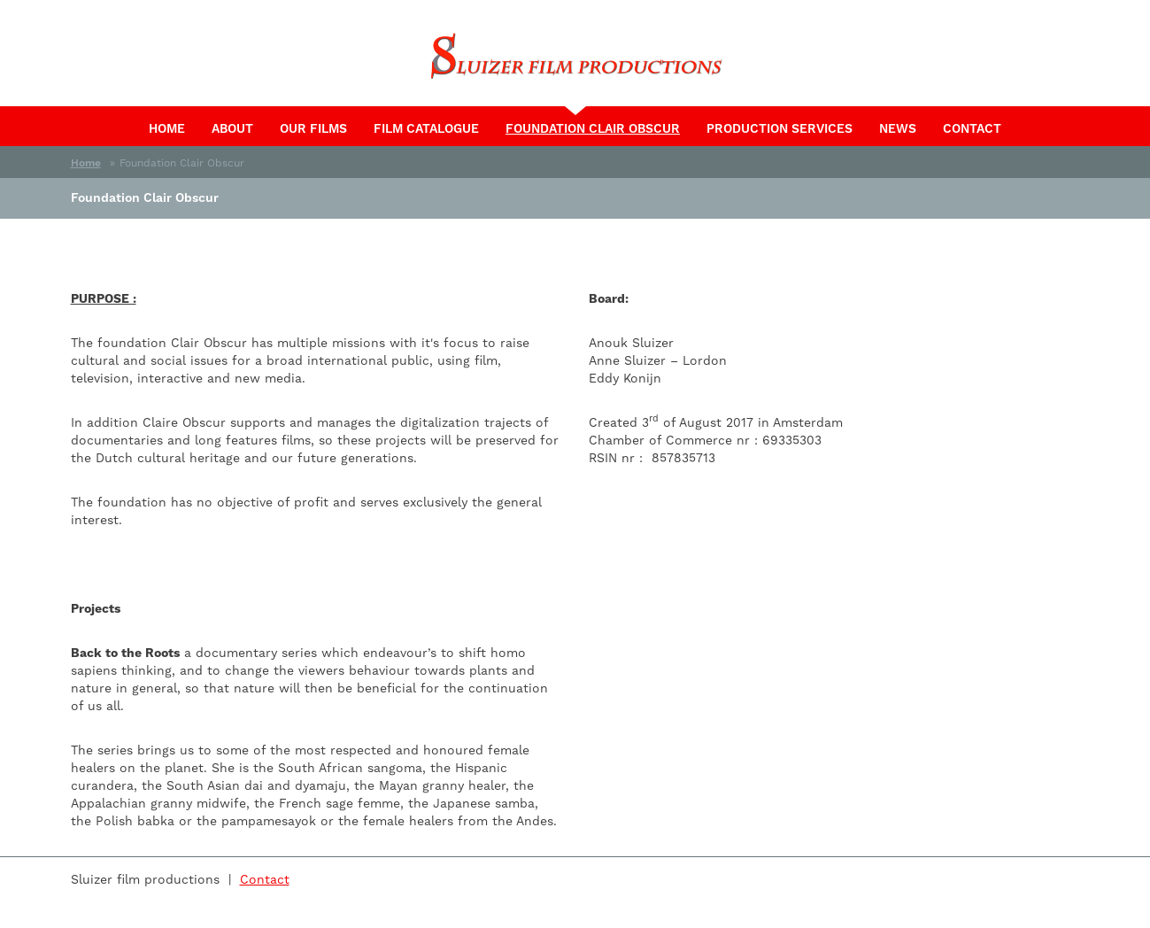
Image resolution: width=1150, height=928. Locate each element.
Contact (972, 128)
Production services (779, 128)
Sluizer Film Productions (575, 57)
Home (167, 128)
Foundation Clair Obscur (599, 127)
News (897, 128)
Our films (313, 128)
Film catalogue (426, 128)
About (232, 128)
